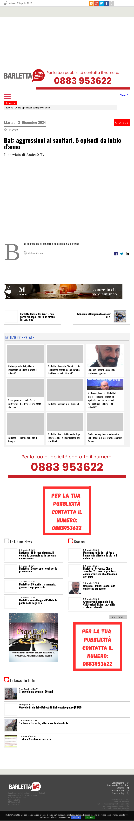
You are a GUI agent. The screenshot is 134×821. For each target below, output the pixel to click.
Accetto (90, 817)
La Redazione (118, 783)
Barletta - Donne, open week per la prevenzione (28, 107)
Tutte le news (117, 617)
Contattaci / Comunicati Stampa (118, 786)
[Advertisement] (67, 41)
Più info (76, 817)
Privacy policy (118, 790)
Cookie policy (118, 793)
